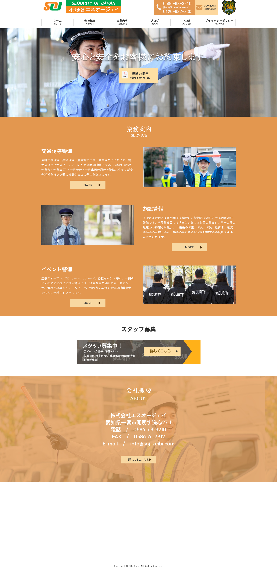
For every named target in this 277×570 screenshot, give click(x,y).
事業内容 (122, 22)
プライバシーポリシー (219, 22)
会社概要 (90, 22)
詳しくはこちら (138, 460)
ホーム (57, 22)
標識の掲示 (140, 75)
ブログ (154, 22)
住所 (187, 22)
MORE (87, 184)
